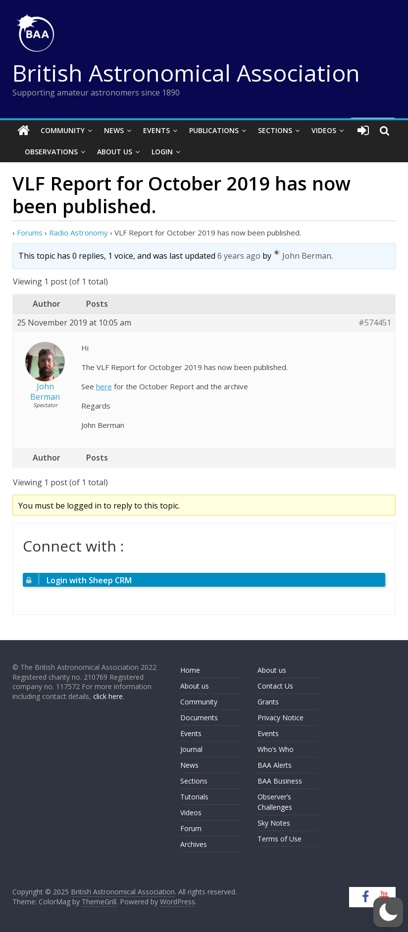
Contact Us (275, 686)
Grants (268, 701)
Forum (191, 828)
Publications (214, 130)
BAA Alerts (274, 765)
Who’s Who (275, 749)
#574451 (374, 323)
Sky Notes (273, 823)
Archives (193, 844)
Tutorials (194, 796)
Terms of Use (279, 838)
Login (162, 151)
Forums (30, 232)
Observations (51, 151)
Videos (323, 130)
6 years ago (238, 255)
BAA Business (279, 781)
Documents (199, 717)
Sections (275, 130)
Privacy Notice (280, 717)
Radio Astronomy (78, 232)
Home (190, 670)
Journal (191, 749)
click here (108, 696)
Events (156, 130)
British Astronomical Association (186, 72)
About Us (114, 151)
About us (194, 686)
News (114, 130)
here (104, 386)
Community (63, 130)
